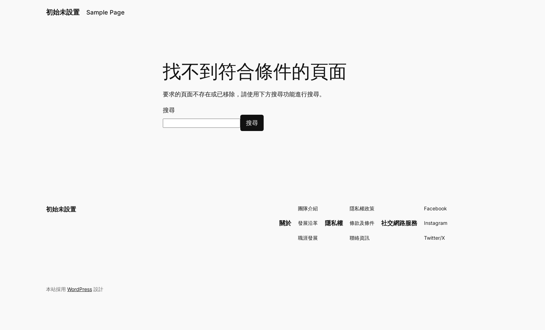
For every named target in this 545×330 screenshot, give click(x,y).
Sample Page (105, 12)
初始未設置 (63, 12)
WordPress (79, 289)
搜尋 (169, 110)
